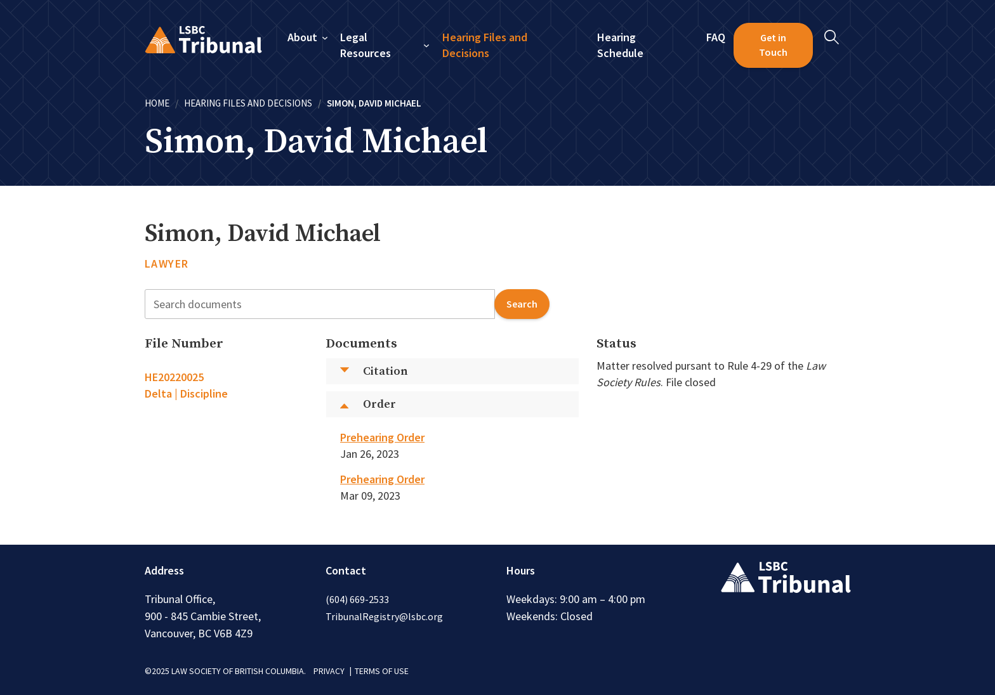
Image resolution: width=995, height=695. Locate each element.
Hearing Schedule (620, 45)
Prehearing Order (382, 437)
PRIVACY (329, 671)
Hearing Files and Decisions (484, 45)
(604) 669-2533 (357, 599)
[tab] (226, 385)
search (521, 303)
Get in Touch (773, 45)
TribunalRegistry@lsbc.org (384, 616)
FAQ (715, 37)
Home (157, 103)
